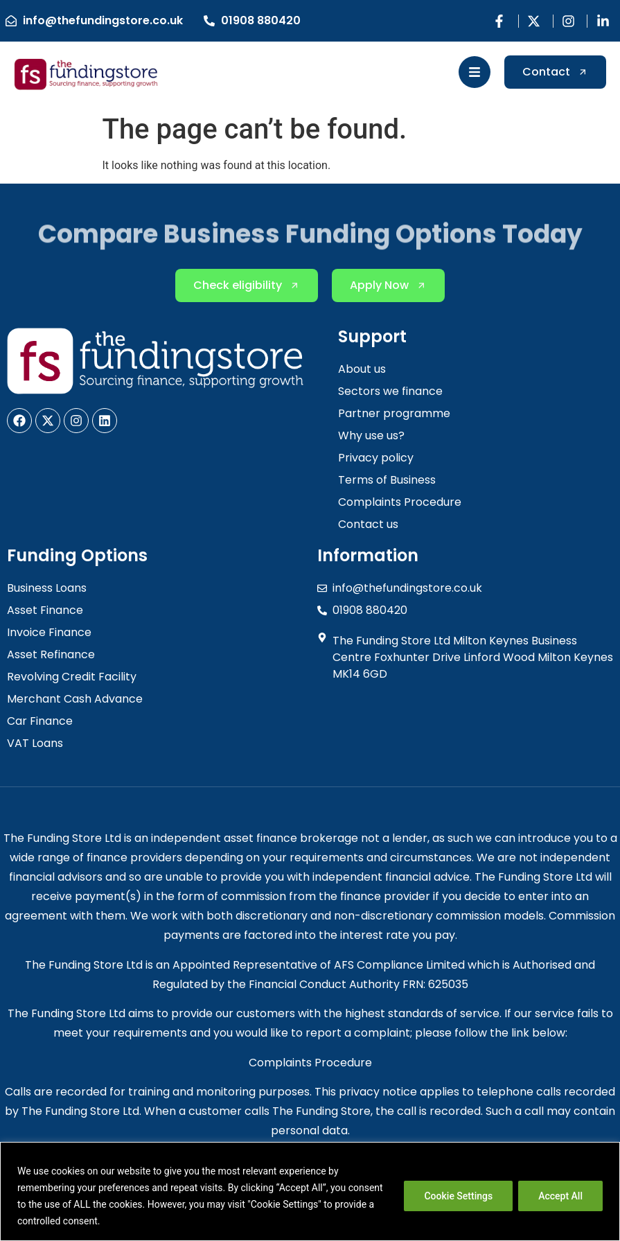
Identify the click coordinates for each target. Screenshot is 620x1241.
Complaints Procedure (310, 1063)
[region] (310, 1191)
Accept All (560, 1196)
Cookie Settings (458, 1196)
